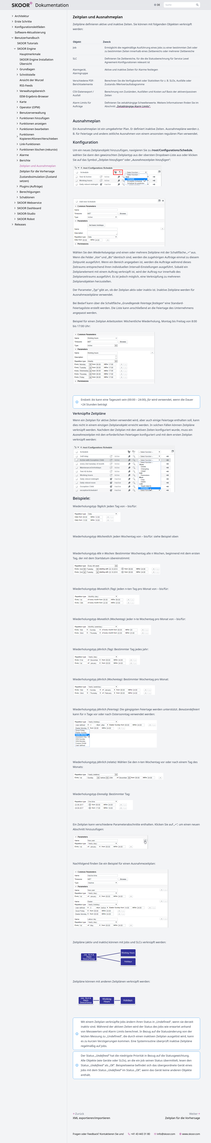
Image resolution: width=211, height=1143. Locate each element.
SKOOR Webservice (29, 202)
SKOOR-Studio (26, 213)
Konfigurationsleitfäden (30, 27)
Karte (23, 102)
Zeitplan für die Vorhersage (37, 171)
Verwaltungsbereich (32, 91)
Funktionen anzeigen (33, 123)
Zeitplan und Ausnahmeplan (38, 166)
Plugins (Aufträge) (31, 186)
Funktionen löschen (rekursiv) (38, 149)
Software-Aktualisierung (30, 32)
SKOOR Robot (26, 219)
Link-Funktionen (30, 144)
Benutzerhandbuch (27, 38)
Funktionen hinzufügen (34, 118)
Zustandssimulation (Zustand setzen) (38, 179)
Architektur (22, 16)
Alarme (24, 155)
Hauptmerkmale (30, 54)
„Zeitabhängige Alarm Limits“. (133, 106)
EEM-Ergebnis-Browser (34, 96)
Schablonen (27, 197)
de (157, 4)
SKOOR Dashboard (29, 208)
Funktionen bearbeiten (34, 129)
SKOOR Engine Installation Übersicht (36, 62)
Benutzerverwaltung (33, 112)
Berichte (25, 160)
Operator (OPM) (30, 107)
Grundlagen (27, 69)
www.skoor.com (189, 1134)
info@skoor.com (164, 1134)
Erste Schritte (23, 21)
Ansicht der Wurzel (32, 80)
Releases (20, 224)
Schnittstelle (27, 74)
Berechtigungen (30, 192)
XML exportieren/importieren (91, 1116)
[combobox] (182, 5)
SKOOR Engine (26, 48)
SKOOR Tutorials (27, 43)
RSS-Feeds (26, 85)
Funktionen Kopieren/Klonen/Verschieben (39, 136)
